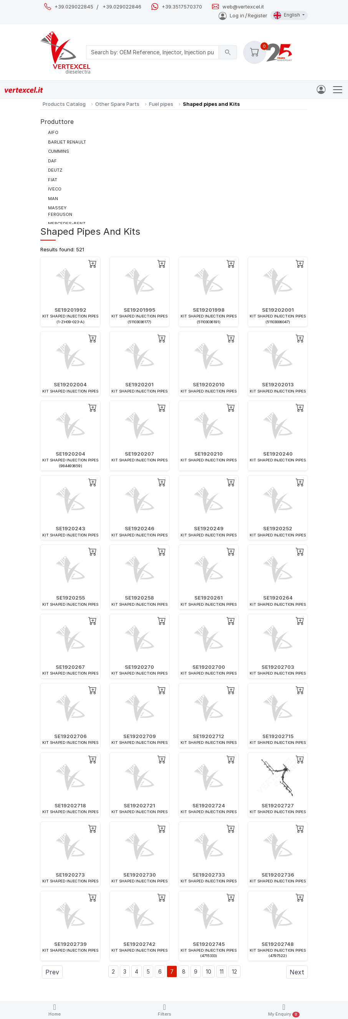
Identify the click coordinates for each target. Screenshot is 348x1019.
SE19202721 (139, 805)
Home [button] (54, 1010)
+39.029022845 (74, 6)
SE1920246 (139, 528)
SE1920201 (139, 384)
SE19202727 (278, 805)
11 (222, 971)
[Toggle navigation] (337, 89)
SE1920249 (209, 528)
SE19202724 (208, 805)
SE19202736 (278, 875)
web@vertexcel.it (243, 6)
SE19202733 (208, 875)
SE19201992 (70, 310)
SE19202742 (139, 944)
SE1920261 (208, 598)
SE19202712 (208, 736)
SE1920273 (70, 875)
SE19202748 (278, 944)
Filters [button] (164, 1010)
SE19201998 (209, 310)
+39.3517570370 (182, 6)
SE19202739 (70, 944)
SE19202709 (139, 736)
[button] (254, 52)
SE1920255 (70, 598)
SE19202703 (278, 667)
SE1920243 (70, 528)
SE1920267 (70, 667)
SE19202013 (278, 384)
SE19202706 (70, 736)
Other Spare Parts (117, 104)
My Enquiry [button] (283, 1010)
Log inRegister (243, 15)
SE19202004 (70, 384)
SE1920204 (70, 454)
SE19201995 (139, 310)
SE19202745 (209, 944)
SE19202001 (278, 310)
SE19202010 (209, 384)
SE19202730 (139, 875)
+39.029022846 (122, 6)
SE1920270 (139, 667)
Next (297, 972)
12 (234, 971)
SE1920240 (278, 454)
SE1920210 (208, 454)
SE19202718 (70, 805)
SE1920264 (278, 598)
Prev (52, 972)
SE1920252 (277, 528)
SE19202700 (208, 667)
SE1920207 (139, 454)
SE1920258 (139, 598)
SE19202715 (277, 736)
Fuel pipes (161, 104)
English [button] (287, 15)
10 (208, 971)
